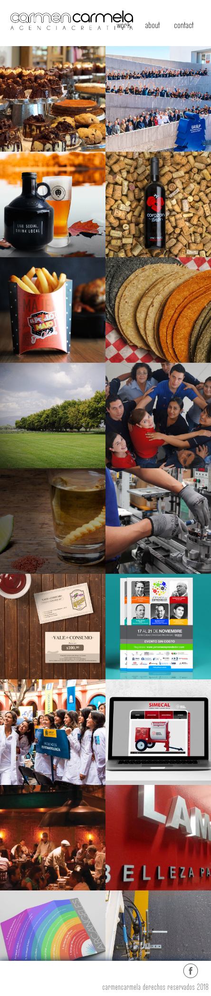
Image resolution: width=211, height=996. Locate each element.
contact (183, 25)
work (124, 25)
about (152, 25)
